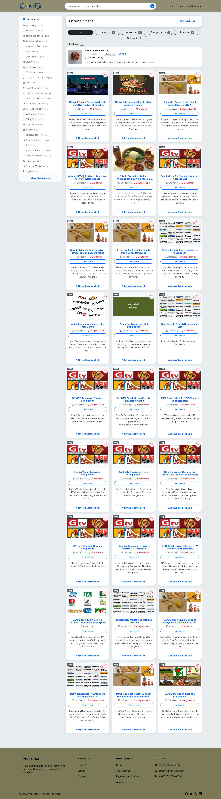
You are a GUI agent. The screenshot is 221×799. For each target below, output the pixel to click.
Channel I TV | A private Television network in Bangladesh (87, 177)
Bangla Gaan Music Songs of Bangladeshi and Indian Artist (179, 621)
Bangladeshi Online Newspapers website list (180, 251)
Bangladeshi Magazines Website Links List (133, 621)
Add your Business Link (87, 138)
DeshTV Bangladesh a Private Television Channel (134, 399)
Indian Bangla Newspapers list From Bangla (88, 325)
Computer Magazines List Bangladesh (133, 325)
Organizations (160, 32)
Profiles (187, 32)
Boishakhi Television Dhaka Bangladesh (133, 473)
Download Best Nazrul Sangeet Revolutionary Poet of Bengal (133, 695)
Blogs (134, 38)
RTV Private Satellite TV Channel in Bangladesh (180, 399)
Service (81, 770)
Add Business (193, 6)
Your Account (123, 770)
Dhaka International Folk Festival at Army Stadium (133, 103)
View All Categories (41, 178)
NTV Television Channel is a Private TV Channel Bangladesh (180, 473)
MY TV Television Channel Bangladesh (87, 547)
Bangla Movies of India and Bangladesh (180, 695)
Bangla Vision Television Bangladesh (87, 473)
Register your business (128, 776)
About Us (121, 781)
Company (82, 776)
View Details (87, 113)
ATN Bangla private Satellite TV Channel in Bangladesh (180, 547)
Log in (181, 6)
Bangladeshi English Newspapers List (179, 325)
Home (172, 6)
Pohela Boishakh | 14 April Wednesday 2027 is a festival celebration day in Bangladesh (134, 177)
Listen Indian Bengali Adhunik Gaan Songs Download (133, 251)
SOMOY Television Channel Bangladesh (87, 399)
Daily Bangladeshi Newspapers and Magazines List (87, 695)
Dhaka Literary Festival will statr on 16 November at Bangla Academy (87, 103)
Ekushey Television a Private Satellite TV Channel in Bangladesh (134, 547)
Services (134, 32)
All (81, 32)
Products (107, 32)
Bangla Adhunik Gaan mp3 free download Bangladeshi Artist (87, 251)
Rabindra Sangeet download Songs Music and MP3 (180, 103)
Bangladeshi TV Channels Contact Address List (180, 177)
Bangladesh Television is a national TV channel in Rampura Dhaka (88, 621)
